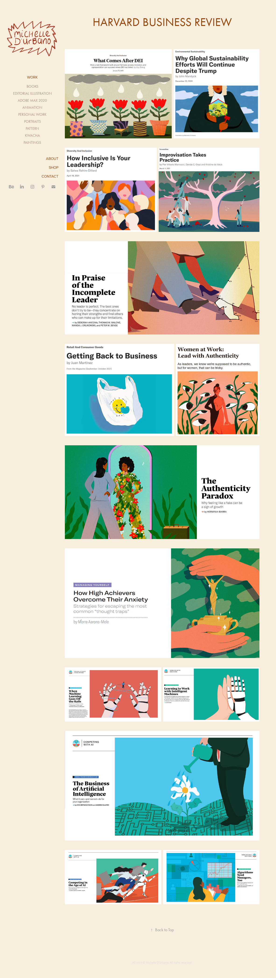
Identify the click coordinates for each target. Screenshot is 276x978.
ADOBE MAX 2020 (32, 100)
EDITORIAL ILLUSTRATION (32, 93)
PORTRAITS (32, 121)
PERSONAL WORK (32, 114)
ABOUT (52, 158)
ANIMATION (32, 107)
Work (32, 77)
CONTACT (50, 176)
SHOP (53, 167)
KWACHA (32, 135)
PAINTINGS (32, 142)
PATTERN (32, 128)
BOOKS (32, 86)
